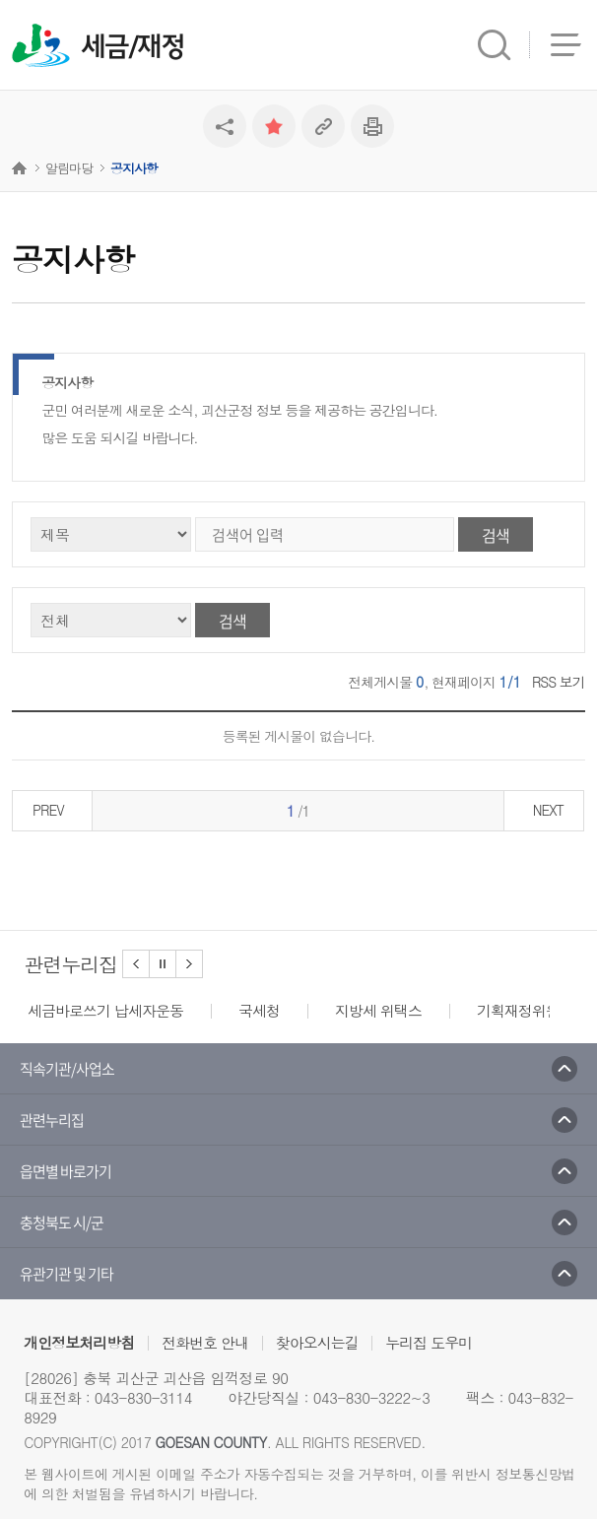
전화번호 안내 (205, 1342)
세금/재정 (132, 47)
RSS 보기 (558, 682)
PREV (48, 810)
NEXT (548, 810)
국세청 (259, 1010)
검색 (495, 535)
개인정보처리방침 (79, 1342)
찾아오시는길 (317, 1342)
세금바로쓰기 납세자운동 (105, 1010)
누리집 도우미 (428, 1342)
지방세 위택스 (378, 1010)
